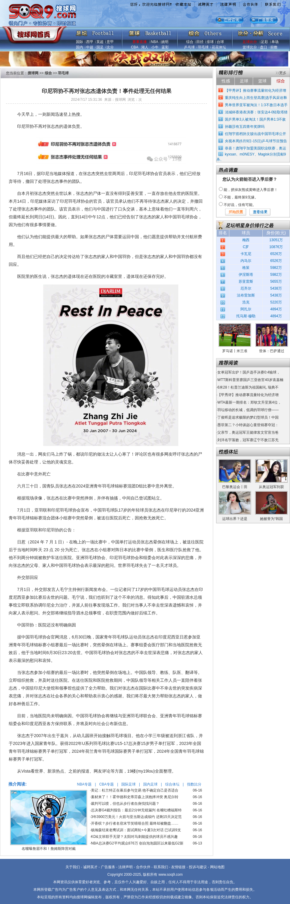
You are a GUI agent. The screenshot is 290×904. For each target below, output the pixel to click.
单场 (275, 42)
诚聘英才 (90, 867)
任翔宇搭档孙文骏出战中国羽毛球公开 (255, 134)
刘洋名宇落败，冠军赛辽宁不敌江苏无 (248, 440)
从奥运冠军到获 (271, 487)
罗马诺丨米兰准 (234, 351)
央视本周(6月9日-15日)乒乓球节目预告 (256, 141)
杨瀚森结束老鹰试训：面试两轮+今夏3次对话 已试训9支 (136, 830)
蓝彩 (165, 47)
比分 (110, 47)
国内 (79, 47)
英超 (100, 42)
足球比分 (250, 42)
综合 (189, 42)
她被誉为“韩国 (271, 519)
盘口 (263, 47)
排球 (210, 42)
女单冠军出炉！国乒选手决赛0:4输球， (248, 372)
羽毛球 (203, 47)
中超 (89, 47)
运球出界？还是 (234, 519)
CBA (134, 47)
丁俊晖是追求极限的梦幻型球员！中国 (248, 417)
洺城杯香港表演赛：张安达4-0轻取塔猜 (256, 112)
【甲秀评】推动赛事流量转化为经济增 (255, 90)
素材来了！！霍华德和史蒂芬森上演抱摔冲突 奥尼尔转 (134, 797)
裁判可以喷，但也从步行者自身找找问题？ (125, 803)
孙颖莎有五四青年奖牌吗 (244, 127)
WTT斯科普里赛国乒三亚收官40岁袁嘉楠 (250, 380)
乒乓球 (189, 47)
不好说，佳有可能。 (240, 205)
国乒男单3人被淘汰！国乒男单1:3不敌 (255, 119)
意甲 (110, 42)
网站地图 (217, 867)
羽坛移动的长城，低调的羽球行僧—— (248, 410)
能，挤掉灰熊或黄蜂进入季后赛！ (251, 190)
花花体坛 (219, 47)
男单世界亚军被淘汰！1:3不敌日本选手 (256, 105)
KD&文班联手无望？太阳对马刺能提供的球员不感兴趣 (134, 837)
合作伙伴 (143, 867)
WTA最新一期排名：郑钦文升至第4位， (249, 402)
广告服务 (108, 867)
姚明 (164, 42)
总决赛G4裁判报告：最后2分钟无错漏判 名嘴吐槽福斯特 (136, 810)
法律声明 (125, 867)
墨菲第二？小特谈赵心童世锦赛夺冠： (248, 425)
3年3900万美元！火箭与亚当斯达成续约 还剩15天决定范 (136, 817)
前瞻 (273, 47)
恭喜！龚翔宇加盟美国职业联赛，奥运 (255, 148)
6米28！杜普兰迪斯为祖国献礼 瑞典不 (247, 387)
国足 (100, 47)
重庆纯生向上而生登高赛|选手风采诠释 (256, 98)
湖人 (144, 47)
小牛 (155, 47)
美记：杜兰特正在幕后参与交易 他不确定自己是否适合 (134, 790)
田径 (200, 42)
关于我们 (72, 867)
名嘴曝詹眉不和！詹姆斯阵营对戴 (49, 849)
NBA (154, 42)
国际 (79, 42)
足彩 (264, 42)
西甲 (89, 42)
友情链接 (178, 867)
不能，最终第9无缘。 (241, 197)
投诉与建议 (198, 867)
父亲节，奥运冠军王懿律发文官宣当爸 (248, 432)
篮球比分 (250, 47)
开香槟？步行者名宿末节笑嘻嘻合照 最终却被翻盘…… (134, 823)
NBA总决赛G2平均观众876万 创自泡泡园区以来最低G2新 (137, 843)
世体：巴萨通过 (271, 351)
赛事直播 (139, 42)
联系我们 (161, 867)
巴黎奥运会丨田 (234, 487)
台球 (220, 42)
